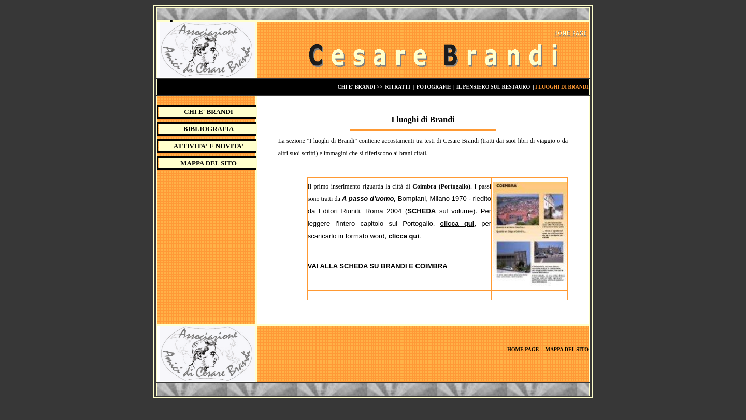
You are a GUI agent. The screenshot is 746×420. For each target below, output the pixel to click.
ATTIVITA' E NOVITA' (209, 146)
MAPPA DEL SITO (208, 163)
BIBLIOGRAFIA (208, 129)
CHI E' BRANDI (208, 111)
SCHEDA (421, 211)
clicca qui (457, 223)
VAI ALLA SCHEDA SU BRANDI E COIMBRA (378, 266)
